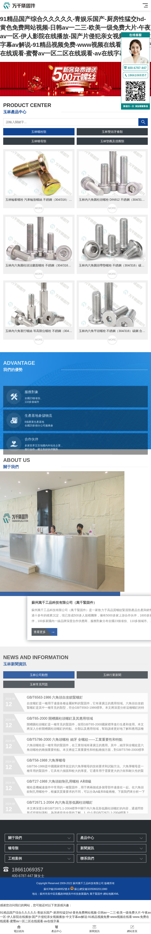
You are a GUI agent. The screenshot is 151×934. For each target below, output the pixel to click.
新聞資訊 (94, 929)
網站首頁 (132, 929)
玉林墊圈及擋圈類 (112, 141)
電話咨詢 (19, 929)
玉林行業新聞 (112, 684)
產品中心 (56, 929)
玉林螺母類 (38, 141)
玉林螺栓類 (38, 131)
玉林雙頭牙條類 (112, 131)
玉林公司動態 (39, 684)
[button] (72, 92)
